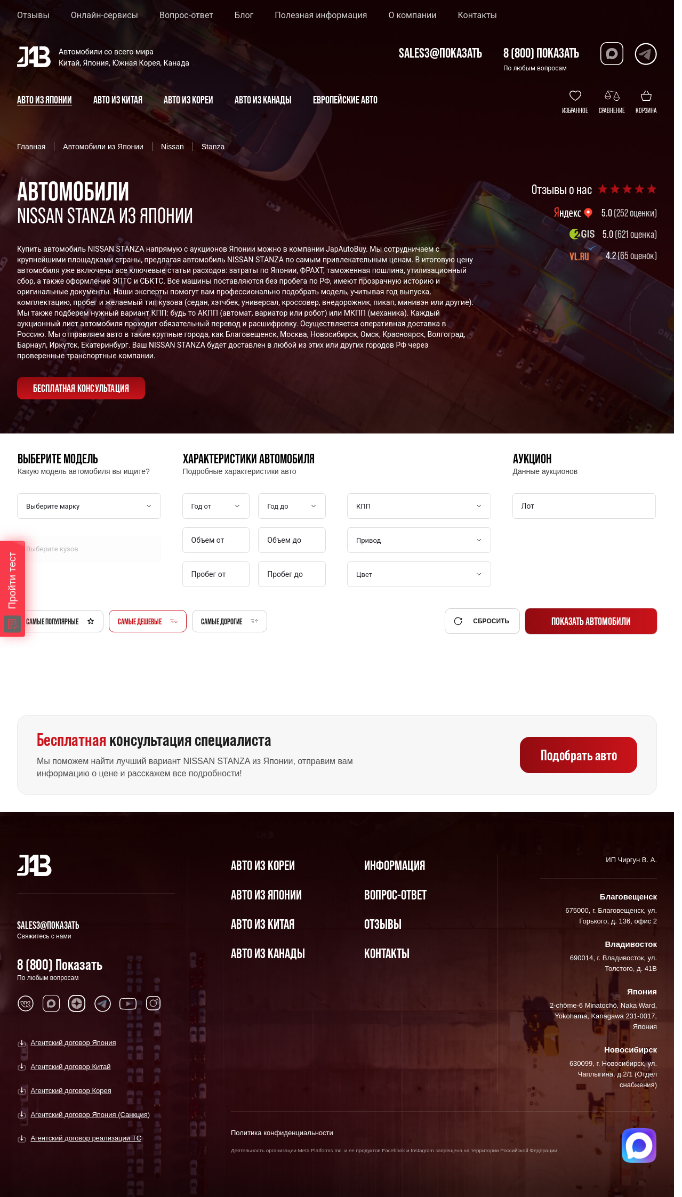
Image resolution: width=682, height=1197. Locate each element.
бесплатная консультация (81, 388)
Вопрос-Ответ (395, 894)
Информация (394, 865)
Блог (244, 15)
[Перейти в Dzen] (76, 1003)
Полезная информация (321, 15)
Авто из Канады (268, 953)
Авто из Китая (262, 923)
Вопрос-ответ (186, 15)
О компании (412, 15)
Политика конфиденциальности (282, 1133)
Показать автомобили (591, 621)
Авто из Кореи (263, 865)
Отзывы (33, 15)
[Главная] (34, 865)
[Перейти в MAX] (51, 1003)
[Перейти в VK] (25, 1003)
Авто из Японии (266, 894)
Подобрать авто (579, 755)
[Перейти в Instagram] (153, 1003)
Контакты (477, 15)
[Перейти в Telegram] (645, 53)
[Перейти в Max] (611, 53)
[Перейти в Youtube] (128, 1003)
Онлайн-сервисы (104, 15)
